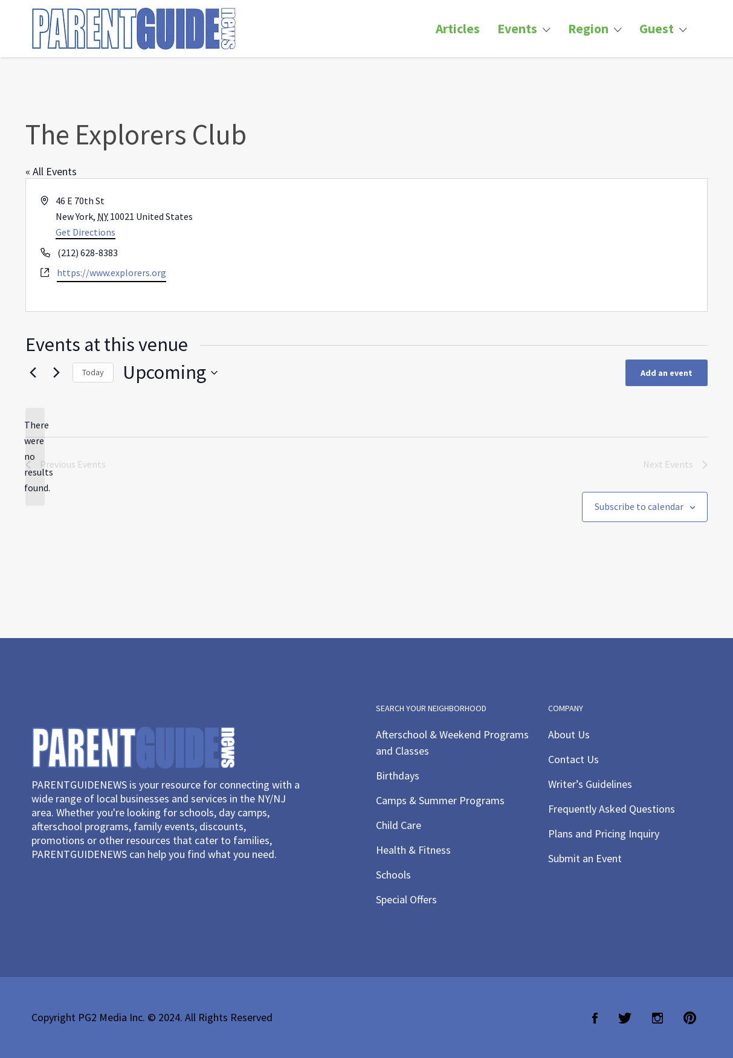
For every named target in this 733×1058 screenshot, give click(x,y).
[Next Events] (56, 373)
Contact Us (573, 759)
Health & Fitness (413, 850)
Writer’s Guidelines (590, 784)
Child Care (398, 825)
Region (588, 29)
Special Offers (406, 899)
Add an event (667, 372)
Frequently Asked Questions (611, 809)
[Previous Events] (32, 373)
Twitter (625, 1018)
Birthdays (397, 775)
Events (517, 29)
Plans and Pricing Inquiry (603, 833)
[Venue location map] (536, 245)
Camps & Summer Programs (440, 800)
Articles (458, 29)
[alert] (35, 457)
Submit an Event (585, 858)
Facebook (595, 1018)
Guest (656, 29)
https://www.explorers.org (111, 272)
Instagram (657, 1018)
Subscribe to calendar (639, 506)
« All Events (51, 171)
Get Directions (85, 232)
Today (93, 372)
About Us (569, 734)
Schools (393, 875)
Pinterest (689, 1018)
